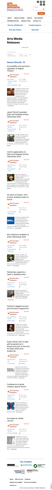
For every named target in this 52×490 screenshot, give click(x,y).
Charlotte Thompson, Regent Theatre (12, 81)
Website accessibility (16, 482)
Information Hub (13, 21)
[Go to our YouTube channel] (44, 2)
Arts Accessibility (13, 85)
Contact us (37, 21)
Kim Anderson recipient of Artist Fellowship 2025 (18, 235)
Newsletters (25, 21)
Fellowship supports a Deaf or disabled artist (16, 273)
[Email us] (41, 4)
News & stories (19, 18)
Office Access (19, 479)
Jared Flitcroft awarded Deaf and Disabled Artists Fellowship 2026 (17, 114)
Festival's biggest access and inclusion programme (18, 307)
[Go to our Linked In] (38, 2)
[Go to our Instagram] (44, 4)
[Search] (29, 54)
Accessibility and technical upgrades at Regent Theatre (18, 68)
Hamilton (23, 363)
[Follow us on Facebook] (41, 2)
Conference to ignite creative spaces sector (16, 385)
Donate (41, 13)
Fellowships (38, 18)
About (9, 18)
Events (29, 18)
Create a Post (25, 47)
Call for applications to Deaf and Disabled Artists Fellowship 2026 (17, 154)
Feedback (27, 479)
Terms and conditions (30, 482)
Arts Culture (12, 286)
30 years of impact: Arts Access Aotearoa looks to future (18, 197)
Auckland (23, 320)
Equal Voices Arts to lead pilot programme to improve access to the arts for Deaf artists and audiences (18, 346)
